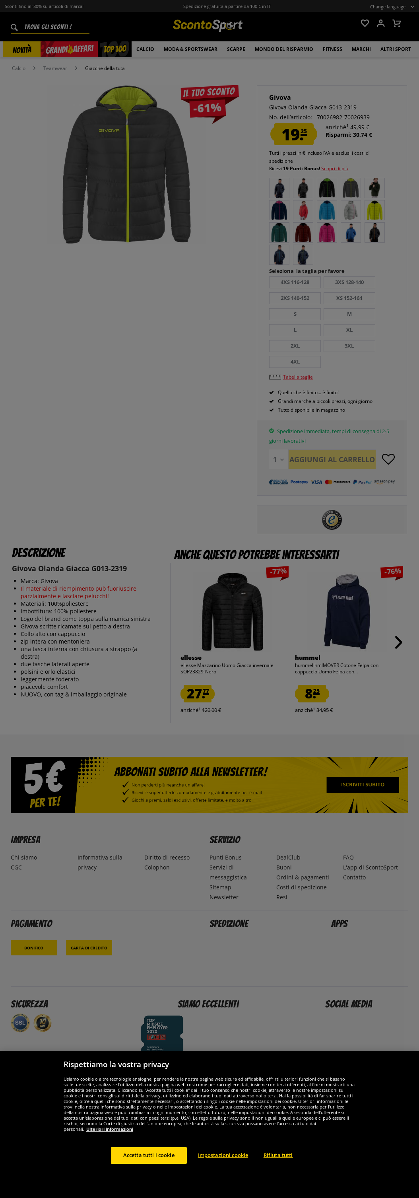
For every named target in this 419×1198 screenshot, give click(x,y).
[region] (209, 1124)
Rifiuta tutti (278, 1155)
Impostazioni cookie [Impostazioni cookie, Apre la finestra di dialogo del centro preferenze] (223, 1155)
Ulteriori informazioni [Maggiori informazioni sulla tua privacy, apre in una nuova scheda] (109, 1129)
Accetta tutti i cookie (149, 1155)
